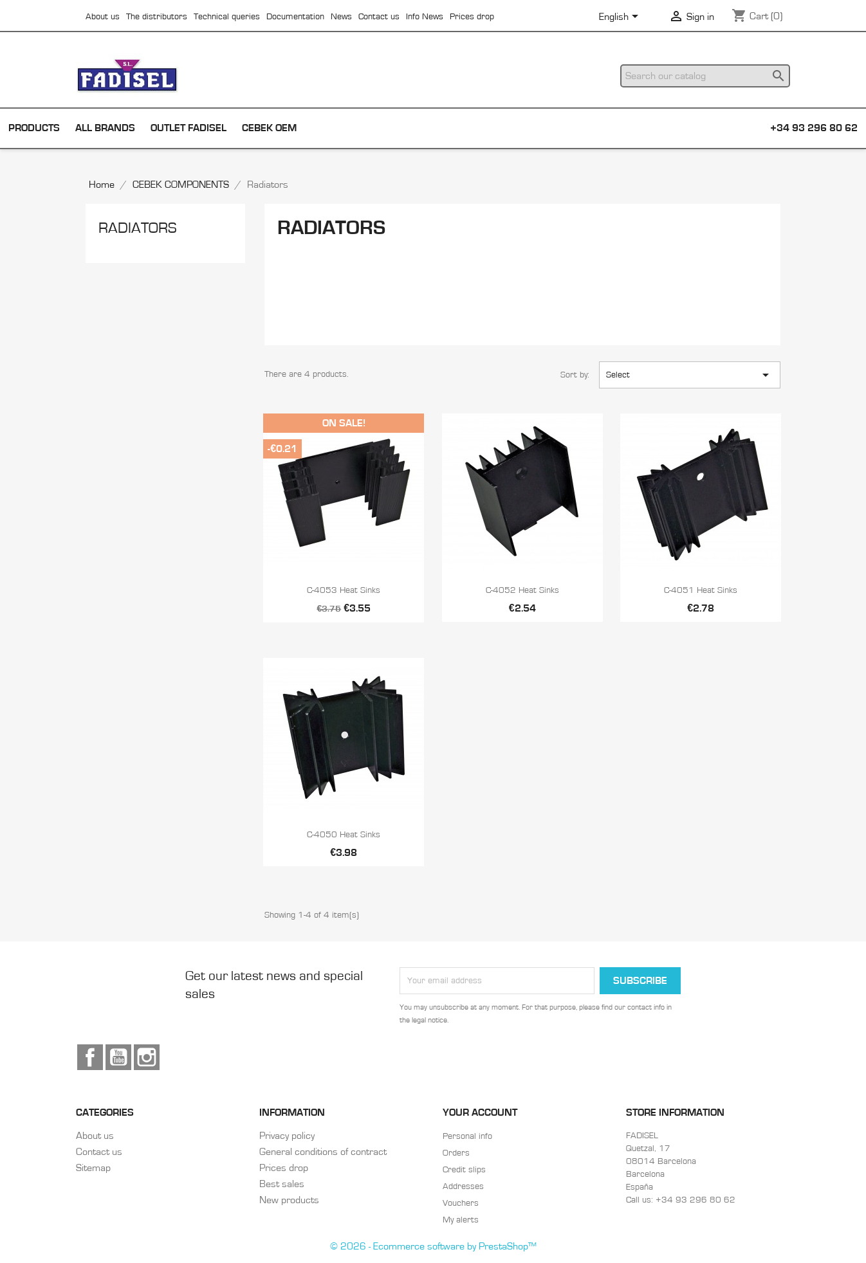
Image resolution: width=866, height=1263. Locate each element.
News (341, 16)
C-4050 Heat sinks (343, 834)
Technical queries (227, 16)
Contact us (379, 16)
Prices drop (472, 16)
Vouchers (461, 1203)
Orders (456, 1153)
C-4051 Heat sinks (700, 590)
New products (289, 1200)
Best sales (281, 1184)
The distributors (156, 16)
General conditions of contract (323, 1152)
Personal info (467, 1136)
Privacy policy (287, 1136)
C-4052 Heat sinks (522, 590)
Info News (424, 16)
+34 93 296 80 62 (814, 128)
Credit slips (464, 1169)
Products (34, 128)
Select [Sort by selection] (689, 375)
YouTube (118, 1057)
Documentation (295, 16)
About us (103, 16)
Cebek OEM (269, 128)
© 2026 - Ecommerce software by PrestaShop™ (433, 1246)
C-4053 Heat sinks (343, 590)
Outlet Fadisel (188, 128)
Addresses (463, 1186)
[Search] (705, 75)
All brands (105, 128)
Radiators (137, 228)
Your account (480, 1112)
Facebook (90, 1057)
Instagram (147, 1057)
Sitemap (93, 1168)
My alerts (461, 1219)
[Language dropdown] (621, 17)
